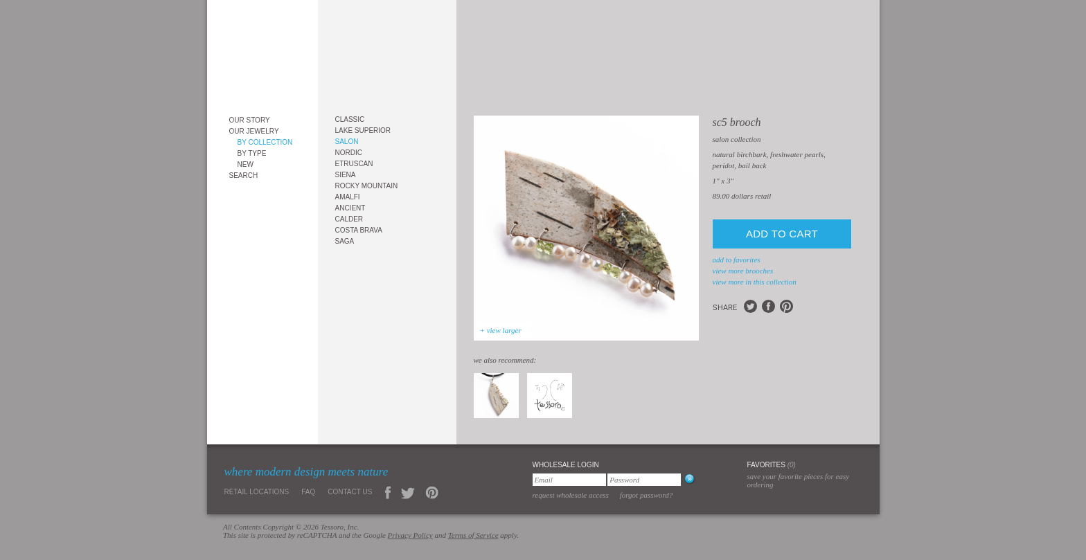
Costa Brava (358, 230)
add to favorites (736, 259)
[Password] (644, 479)
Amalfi (347, 197)
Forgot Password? (646, 495)
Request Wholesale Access (571, 495)
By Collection (265, 142)
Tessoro (262, 53)
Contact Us (350, 492)
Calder (349, 219)
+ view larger (501, 330)
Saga (345, 241)
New (245, 164)
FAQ (308, 492)
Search (243, 175)
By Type (252, 153)
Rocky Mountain (366, 186)
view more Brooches (743, 271)
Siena (345, 175)
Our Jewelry (254, 131)
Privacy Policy (410, 535)
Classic (350, 119)
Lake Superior (363, 130)
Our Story (249, 120)
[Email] (569, 479)
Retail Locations (257, 492)
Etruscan (354, 164)
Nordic (348, 152)
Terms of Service (473, 535)
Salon (347, 141)
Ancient (350, 208)
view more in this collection (754, 282)
